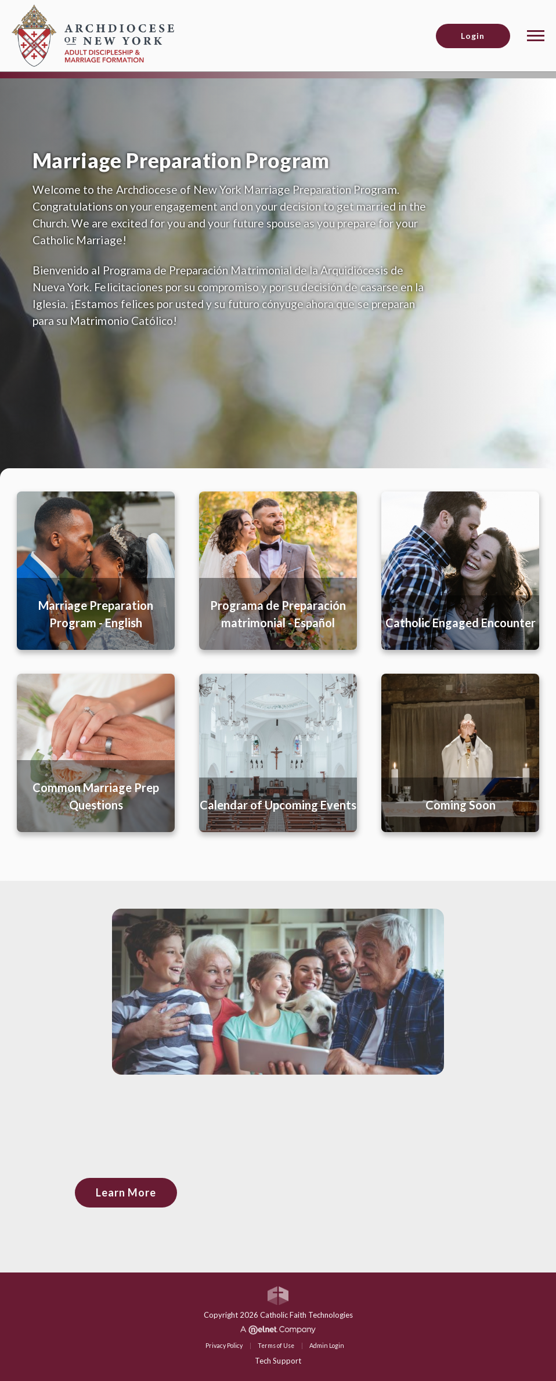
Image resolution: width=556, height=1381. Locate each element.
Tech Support (278, 1360)
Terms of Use (276, 1345)
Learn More (126, 1192)
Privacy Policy (224, 1345)
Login (473, 36)
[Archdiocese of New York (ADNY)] (93, 34)
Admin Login (326, 1345)
